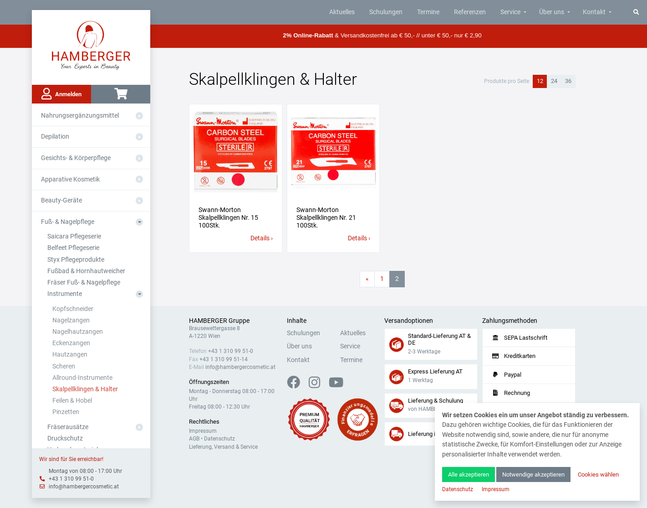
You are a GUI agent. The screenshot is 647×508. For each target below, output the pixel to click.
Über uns (551, 12)
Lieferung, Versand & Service (223, 447)
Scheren (63, 366)
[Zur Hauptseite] (91, 44)
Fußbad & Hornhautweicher (86, 271)
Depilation (55, 136)
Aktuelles (342, 12)
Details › (261, 238)
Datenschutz (219, 438)
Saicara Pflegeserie (74, 236)
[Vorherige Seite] (367, 279)
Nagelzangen (71, 320)
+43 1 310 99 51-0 (71, 479)
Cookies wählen (598, 474)
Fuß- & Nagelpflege (67, 222)
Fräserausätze (67, 427)
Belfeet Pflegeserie (73, 248)
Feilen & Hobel (72, 400)
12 (540, 81)
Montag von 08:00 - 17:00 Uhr (85, 471)
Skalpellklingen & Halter (85, 389)
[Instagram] (318, 385)
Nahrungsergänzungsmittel (80, 115)
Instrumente (64, 294)
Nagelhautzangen (77, 332)
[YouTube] (336, 385)
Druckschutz (65, 438)
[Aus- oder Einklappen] (139, 115)
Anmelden (61, 94)
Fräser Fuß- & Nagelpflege (83, 282)
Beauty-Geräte (61, 200)
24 (554, 81)
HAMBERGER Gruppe (219, 321)
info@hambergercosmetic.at (84, 486)
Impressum (203, 431)
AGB (194, 438)
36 (568, 81)
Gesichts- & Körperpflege (76, 158)
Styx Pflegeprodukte (75, 260)
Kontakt (594, 12)
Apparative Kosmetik (70, 179)
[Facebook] (297, 385)
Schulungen (385, 12)
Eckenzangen (71, 343)
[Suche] (636, 12)
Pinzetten (65, 412)
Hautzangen (69, 354)
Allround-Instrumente (82, 378)
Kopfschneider (72, 309)
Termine (428, 12)
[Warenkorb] (120, 94)
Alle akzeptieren (468, 474)
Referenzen (470, 12)
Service (510, 12)
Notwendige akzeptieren (533, 474)
